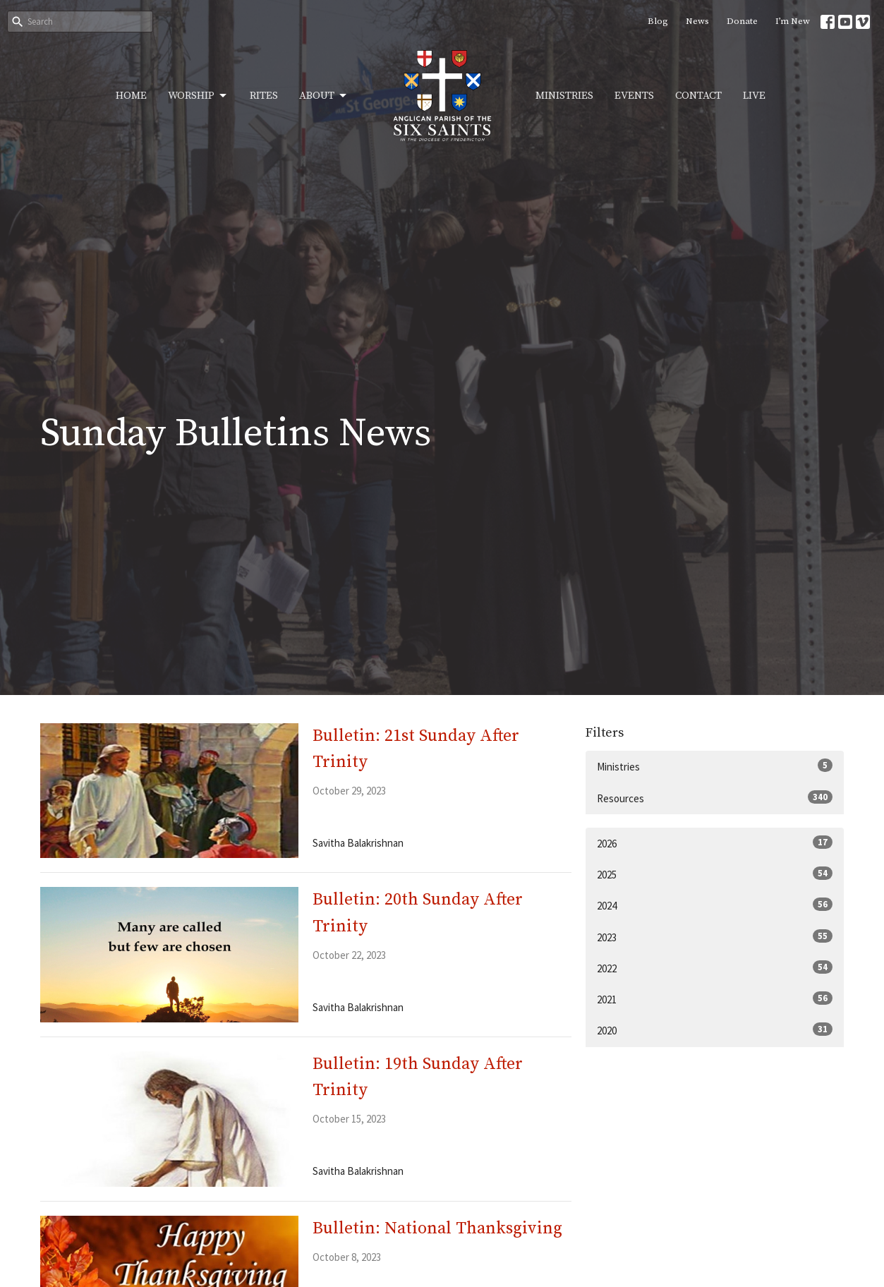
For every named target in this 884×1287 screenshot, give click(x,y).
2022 (715, 967)
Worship (198, 96)
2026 (715, 842)
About (324, 96)
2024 (715, 905)
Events (634, 95)
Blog (658, 21)
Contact (698, 95)
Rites (264, 95)
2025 (715, 873)
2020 (715, 1029)
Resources (715, 797)
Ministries (564, 95)
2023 (715, 936)
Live (754, 95)
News (697, 21)
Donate (742, 21)
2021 (715, 998)
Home (131, 95)
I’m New (792, 21)
